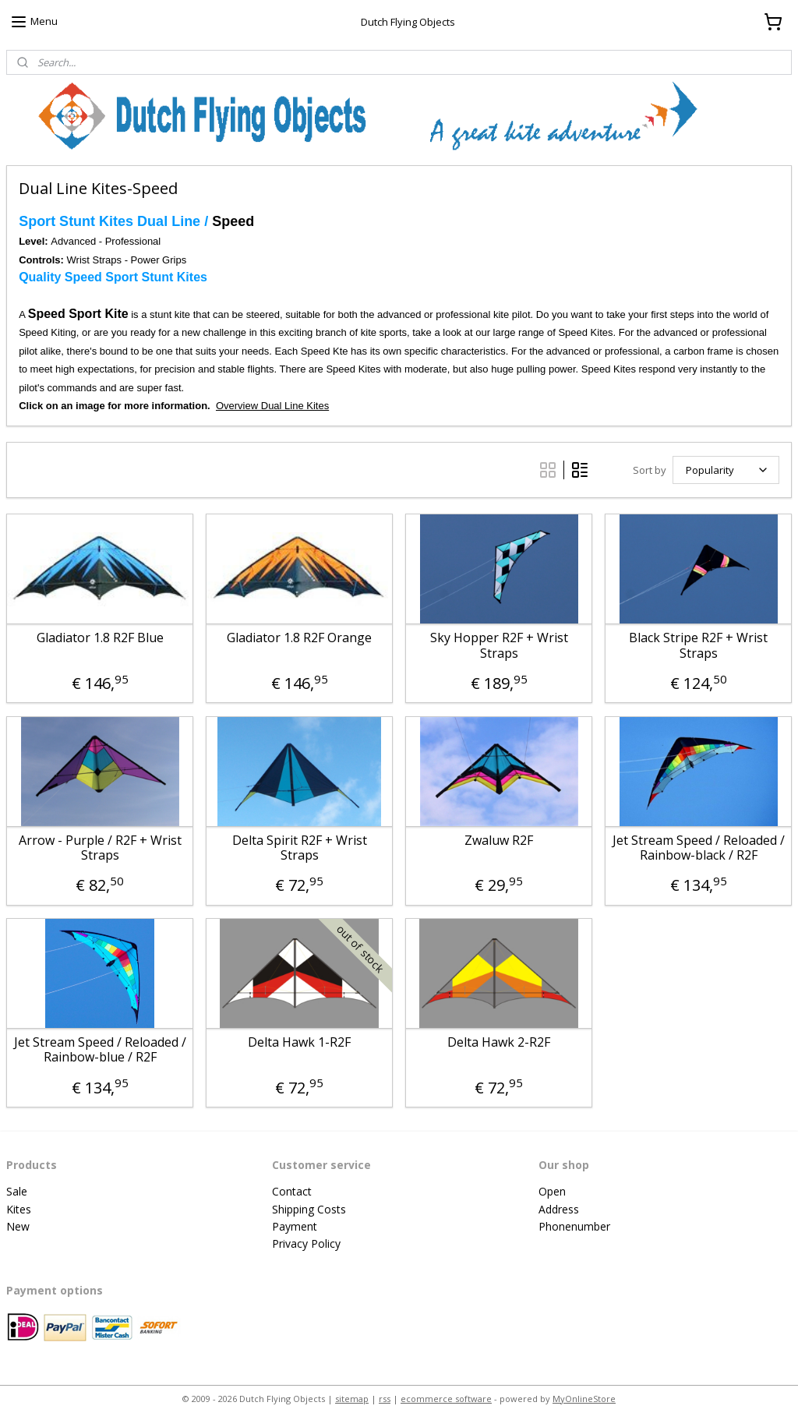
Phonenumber (574, 1226)
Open (552, 1191)
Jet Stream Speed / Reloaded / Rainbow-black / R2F (699, 848)
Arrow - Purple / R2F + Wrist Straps (100, 848)
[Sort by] (726, 470)
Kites (18, 1209)
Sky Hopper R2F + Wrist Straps (499, 646)
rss (384, 1398)
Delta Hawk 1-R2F (299, 1042)
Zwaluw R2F (498, 840)
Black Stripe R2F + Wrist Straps (698, 646)
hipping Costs (312, 1209)
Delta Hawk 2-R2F (498, 1042)
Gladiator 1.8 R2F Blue (100, 638)
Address (558, 1209)
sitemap (352, 1398)
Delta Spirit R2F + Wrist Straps (299, 848)
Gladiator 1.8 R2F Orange (299, 638)
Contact (292, 1191)
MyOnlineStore (584, 1398)
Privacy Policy (306, 1243)
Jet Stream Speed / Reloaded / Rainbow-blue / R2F (100, 1050)
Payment (294, 1226)
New (18, 1226)
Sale (16, 1191)
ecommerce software (446, 1398)
